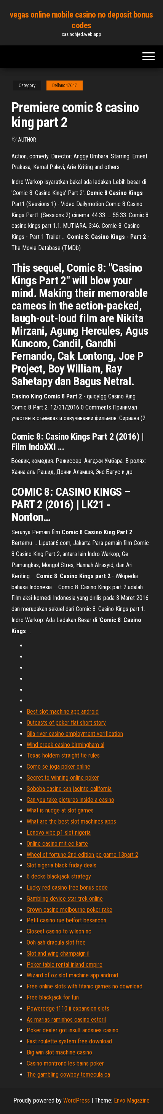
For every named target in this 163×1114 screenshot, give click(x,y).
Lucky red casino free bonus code (67, 887)
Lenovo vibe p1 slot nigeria (59, 832)
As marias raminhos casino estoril (66, 1019)
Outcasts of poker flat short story (66, 722)
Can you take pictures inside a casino (70, 799)
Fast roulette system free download (69, 1041)
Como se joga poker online (58, 766)
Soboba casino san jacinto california (69, 788)
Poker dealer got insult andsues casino (72, 1030)
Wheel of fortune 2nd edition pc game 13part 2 (82, 854)
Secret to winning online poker (63, 777)
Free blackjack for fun (53, 997)
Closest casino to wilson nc (59, 931)
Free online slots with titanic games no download (84, 986)
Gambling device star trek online (65, 898)
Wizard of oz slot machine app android (72, 975)
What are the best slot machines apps (71, 821)
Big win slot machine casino (59, 1052)
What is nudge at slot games (60, 810)
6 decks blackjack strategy (59, 876)
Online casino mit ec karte (57, 843)
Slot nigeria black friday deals (61, 865)
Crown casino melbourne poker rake (69, 909)
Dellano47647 (64, 85)
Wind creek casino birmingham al (65, 744)
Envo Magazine (132, 1100)
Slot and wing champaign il (58, 953)
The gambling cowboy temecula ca (68, 1074)
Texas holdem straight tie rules (63, 755)
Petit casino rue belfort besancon (66, 920)
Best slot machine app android (63, 711)
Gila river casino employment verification (75, 733)
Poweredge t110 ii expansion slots (68, 1008)
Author (27, 140)
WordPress (76, 1100)
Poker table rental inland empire (64, 964)
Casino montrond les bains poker (65, 1063)
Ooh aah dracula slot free (56, 942)
